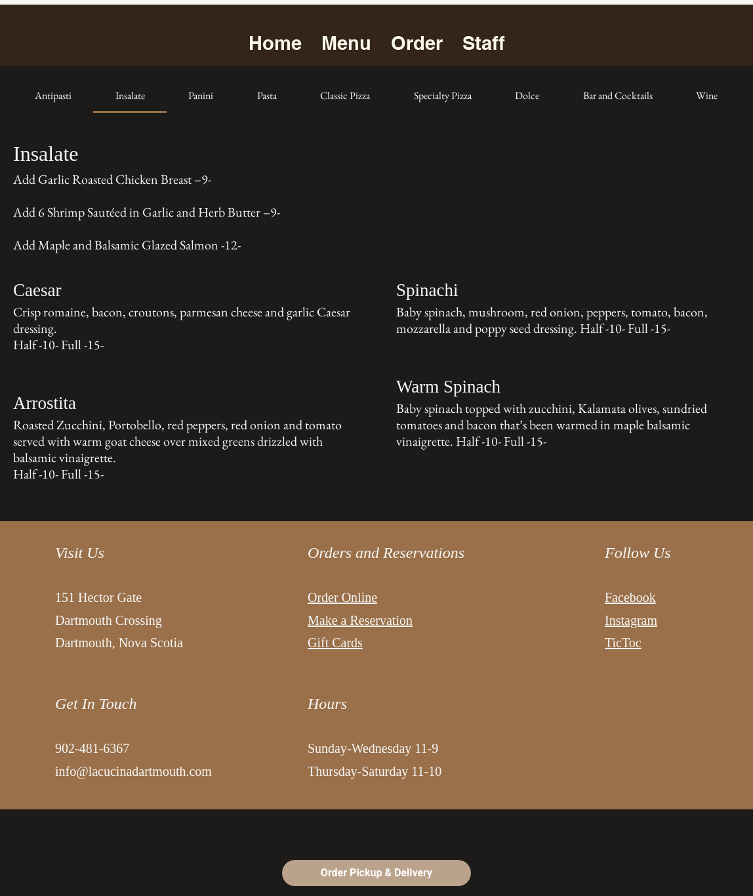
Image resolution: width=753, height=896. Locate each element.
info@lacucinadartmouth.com (133, 771)
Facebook (630, 597)
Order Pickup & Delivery (376, 872)
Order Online (342, 597)
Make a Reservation (360, 620)
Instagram (631, 620)
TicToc (623, 642)
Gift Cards (335, 642)
